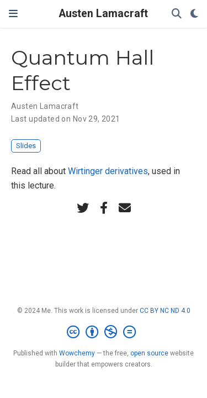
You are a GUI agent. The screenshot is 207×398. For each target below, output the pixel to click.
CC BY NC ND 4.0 (165, 311)
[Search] (177, 14)
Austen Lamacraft (103, 13)
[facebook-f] (103, 208)
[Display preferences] (194, 14)
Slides (26, 146)
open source (149, 353)
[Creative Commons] (103, 332)
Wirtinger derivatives (108, 171)
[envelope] (124, 208)
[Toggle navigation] (13, 13)
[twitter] (83, 208)
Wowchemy (77, 353)
